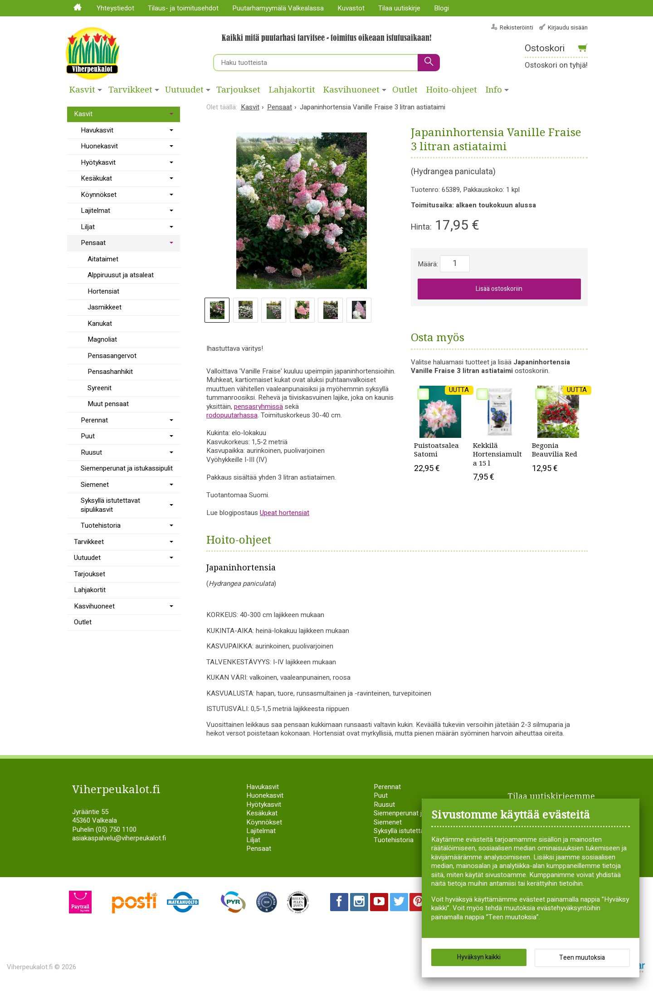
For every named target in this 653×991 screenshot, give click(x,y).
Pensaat (93, 243)
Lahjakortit (292, 90)
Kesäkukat (96, 178)
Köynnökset (99, 195)
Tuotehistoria (101, 525)
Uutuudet (184, 90)
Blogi (441, 8)
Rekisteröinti (516, 27)
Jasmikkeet (105, 307)
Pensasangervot (112, 356)
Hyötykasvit (98, 162)
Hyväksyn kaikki (479, 959)
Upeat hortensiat (284, 513)
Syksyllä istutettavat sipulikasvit (110, 505)
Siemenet (95, 485)
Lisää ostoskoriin (499, 289)
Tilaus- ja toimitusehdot (183, 8)
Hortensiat (103, 291)
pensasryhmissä (258, 407)
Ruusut (91, 452)
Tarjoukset (238, 90)
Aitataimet (103, 259)
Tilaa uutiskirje (399, 8)
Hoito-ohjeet (451, 90)
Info (494, 90)
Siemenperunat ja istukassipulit (127, 468)
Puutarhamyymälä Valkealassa (278, 8)
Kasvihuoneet (351, 90)
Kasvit (82, 90)
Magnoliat (102, 339)
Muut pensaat (108, 404)
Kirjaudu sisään (568, 27)
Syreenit (100, 388)
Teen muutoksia (582, 959)
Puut (88, 436)
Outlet (405, 90)
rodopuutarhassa (232, 415)
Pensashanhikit (110, 372)
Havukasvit (97, 130)
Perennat (94, 420)
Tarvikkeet (130, 90)
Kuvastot (351, 8)
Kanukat (100, 324)
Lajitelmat (95, 211)
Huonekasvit (99, 146)
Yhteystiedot (115, 8)
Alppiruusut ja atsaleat (121, 275)
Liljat (88, 227)
